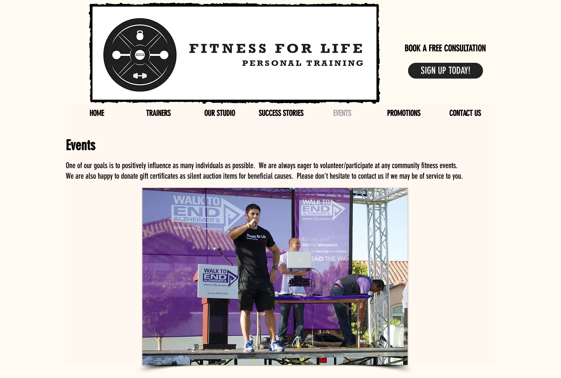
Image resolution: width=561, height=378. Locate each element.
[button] (275, 276)
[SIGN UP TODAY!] (445, 71)
